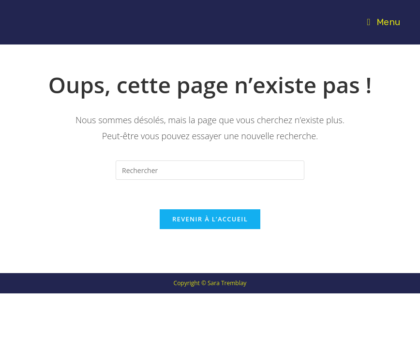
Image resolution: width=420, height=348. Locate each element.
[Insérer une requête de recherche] (210, 170)
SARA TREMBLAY (63, 22)
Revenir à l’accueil (210, 219)
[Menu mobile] (384, 22)
